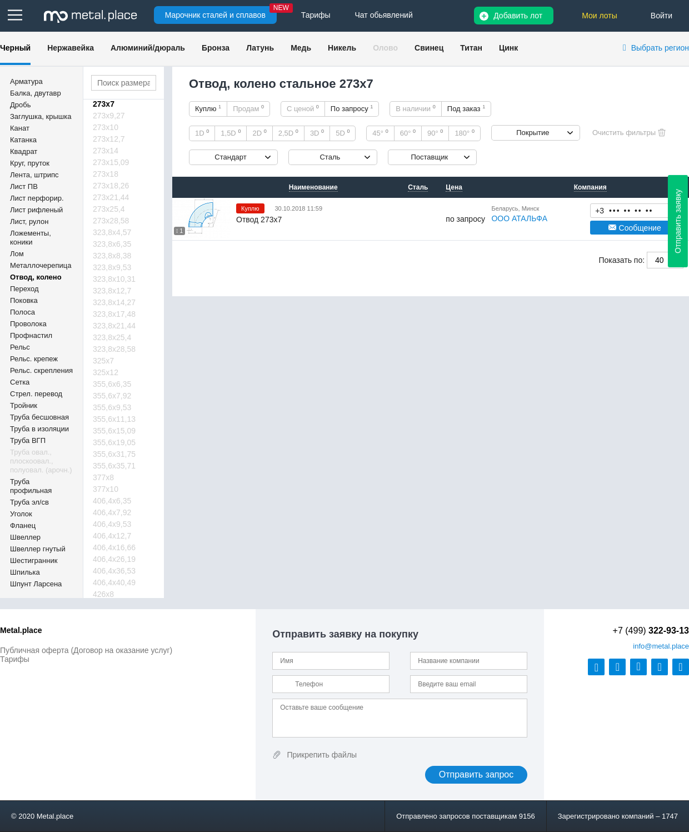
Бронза (215, 47)
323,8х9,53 (112, 267)
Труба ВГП (28, 440)
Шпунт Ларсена (36, 584)
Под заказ (466, 108)
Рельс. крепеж (34, 359)
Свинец (429, 47)
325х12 (105, 372)
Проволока (28, 324)
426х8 (103, 594)
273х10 (105, 127)
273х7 (103, 103)
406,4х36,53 (114, 570)
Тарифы (14, 659)
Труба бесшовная (39, 417)
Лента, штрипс (34, 175)
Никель (342, 47)
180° (465, 132)
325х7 (103, 360)
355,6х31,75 (114, 454)
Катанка (23, 140)
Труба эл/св (29, 502)
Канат (19, 128)
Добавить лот (517, 15)
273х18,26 (111, 185)
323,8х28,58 (114, 349)
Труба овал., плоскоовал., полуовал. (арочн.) (41, 461)
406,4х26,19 (114, 559)
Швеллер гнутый (38, 549)
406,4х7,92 (112, 512)
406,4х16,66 (114, 547)
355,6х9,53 (112, 407)
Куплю (208, 108)
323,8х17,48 (114, 314)
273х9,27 (109, 115)
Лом (17, 254)
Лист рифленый (36, 210)
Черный (15, 47)
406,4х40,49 (114, 582)
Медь (301, 47)
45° (380, 132)
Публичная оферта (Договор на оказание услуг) (86, 650)
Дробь (20, 105)
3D (317, 132)
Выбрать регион (660, 47)
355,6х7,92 (112, 395)
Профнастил (31, 335)
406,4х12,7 (112, 535)
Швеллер (25, 537)
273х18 (105, 174)
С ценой (303, 108)
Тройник (23, 405)
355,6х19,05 (114, 442)
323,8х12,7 (112, 290)
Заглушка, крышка (40, 116)
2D (259, 132)
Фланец (23, 525)
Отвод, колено (36, 277)
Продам (248, 108)
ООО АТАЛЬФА (519, 218)
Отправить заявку (677, 221)
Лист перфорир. (37, 198)
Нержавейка (70, 47)
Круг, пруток (29, 163)
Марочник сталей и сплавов (215, 15)
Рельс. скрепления (41, 370)
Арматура (26, 81)
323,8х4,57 (112, 232)
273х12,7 (109, 138)
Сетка (19, 382)
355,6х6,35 (112, 384)
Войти (661, 15)
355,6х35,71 (114, 465)
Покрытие (532, 132)
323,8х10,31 (114, 279)
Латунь (260, 47)
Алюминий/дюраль (148, 47)
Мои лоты (599, 15)
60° (408, 132)
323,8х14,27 (114, 302)
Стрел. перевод (36, 394)
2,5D (288, 132)
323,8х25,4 (112, 337)
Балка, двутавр (35, 93)
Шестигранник (33, 560)
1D (202, 132)
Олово (385, 47)
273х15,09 (111, 162)
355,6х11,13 (114, 419)
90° (435, 132)
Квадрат (23, 151)
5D (343, 132)
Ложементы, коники (30, 237)
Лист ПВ (24, 186)
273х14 (105, 150)
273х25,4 (109, 209)
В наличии (416, 108)
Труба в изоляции (39, 429)
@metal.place (661, 646)
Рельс (20, 347)
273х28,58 (111, 220)
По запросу (352, 108)
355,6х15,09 (114, 430)
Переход (24, 289)
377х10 (105, 489)
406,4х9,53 (112, 524)
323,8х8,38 (112, 255)
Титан (471, 47)
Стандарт (230, 157)
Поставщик (429, 157)
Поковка (24, 300)
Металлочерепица (41, 265)
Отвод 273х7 (259, 219)
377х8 (103, 477)
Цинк (508, 47)
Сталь (329, 157)
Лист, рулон (29, 221)
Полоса (22, 312)
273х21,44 (111, 197)
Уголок (21, 514)
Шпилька (25, 572)
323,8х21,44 (114, 325)
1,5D (231, 132)
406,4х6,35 (112, 500)
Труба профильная (31, 486)
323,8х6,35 (112, 244)
